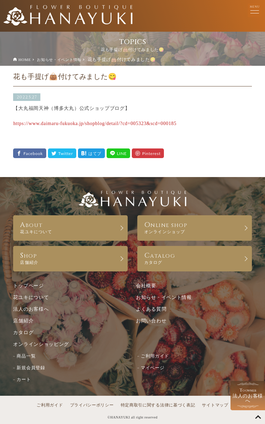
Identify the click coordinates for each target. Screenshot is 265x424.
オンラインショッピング (41, 344)
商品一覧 (26, 356)
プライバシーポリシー (92, 405)
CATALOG (194, 258)
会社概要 (146, 285)
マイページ (153, 367)
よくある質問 (151, 309)
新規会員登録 (31, 367)
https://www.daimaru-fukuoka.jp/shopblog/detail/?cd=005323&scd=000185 (94, 123)
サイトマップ (215, 405)
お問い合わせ (151, 320)
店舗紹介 (23, 320)
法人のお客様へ (31, 309)
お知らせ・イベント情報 (59, 60)
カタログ (23, 332)
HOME (24, 60)
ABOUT (70, 227)
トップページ (28, 285)
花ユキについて (31, 297)
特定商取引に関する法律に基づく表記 (158, 405)
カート (24, 379)
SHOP (70, 258)
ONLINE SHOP (194, 227)
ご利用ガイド (155, 356)
